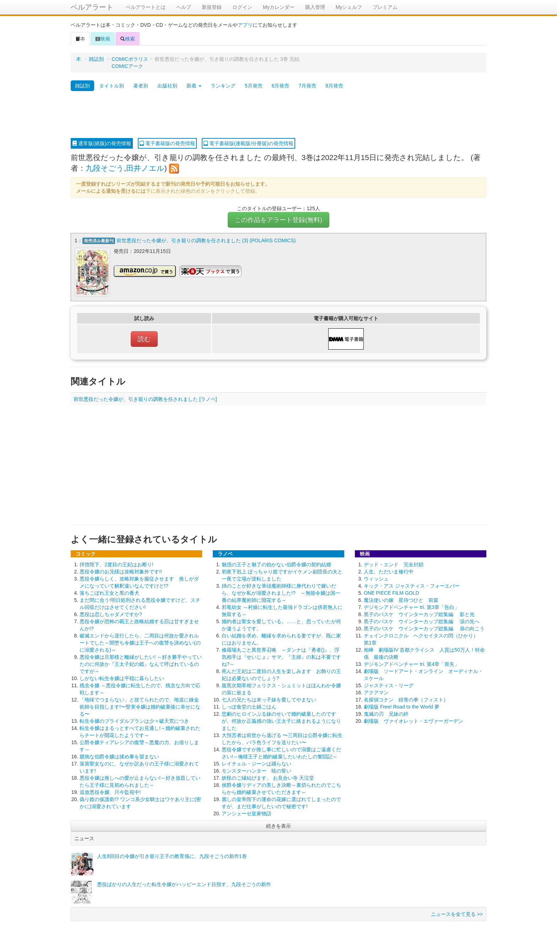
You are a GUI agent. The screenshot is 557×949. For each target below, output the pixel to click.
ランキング (223, 86)
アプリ (245, 25)
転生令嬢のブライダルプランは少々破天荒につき (134, 720)
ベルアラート (92, 7)
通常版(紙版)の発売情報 (101, 143)
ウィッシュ (376, 578)
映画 (102, 39)
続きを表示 (278, 825)
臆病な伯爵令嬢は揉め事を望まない (119, 756)
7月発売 (307, 86)
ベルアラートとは (146, 7)
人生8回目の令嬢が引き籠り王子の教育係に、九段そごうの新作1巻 (172, 855)
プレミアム (385, 7)
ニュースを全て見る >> (457, 913)
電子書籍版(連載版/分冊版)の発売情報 (248, 143)
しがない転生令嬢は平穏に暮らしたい (122, 677)
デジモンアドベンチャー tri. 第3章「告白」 (411, 606)
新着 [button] (193, 86)
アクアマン (376, 692)
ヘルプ (183, 7)
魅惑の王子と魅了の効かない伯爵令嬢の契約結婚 (276, 564)
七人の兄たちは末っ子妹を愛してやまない (269, 699)
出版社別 (167, 86)
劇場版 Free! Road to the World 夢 (401, 706)
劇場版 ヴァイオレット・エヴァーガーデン (413, 720)
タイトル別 (111, 86)
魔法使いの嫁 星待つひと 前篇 (401, 599)
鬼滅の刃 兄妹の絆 (386, 713)
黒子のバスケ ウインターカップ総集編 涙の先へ (422, 621)
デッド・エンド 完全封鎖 (393, 564)
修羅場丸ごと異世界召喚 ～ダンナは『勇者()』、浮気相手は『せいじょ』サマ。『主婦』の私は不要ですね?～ (281, 656)
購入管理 (315, 7)
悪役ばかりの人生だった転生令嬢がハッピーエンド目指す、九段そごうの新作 (184, 883)
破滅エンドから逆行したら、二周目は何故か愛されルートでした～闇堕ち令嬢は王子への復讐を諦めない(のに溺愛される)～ (140, 642)
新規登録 (212, 7)
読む (144, 338)
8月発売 (334, 86)
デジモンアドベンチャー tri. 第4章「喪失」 (411, 663)
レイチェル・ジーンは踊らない (256, 763)
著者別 (140, 86)
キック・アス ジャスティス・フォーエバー (412, 585)
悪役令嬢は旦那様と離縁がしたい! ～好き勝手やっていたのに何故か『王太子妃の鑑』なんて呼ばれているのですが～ (141, 663)
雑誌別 (96, 59)
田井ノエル (145, 168)
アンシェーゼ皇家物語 (246, 813)
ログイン (242, 7)
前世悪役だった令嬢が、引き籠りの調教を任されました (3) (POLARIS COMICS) (206, 240)
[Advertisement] (278, 115)
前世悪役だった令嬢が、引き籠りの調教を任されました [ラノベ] (145, 398)
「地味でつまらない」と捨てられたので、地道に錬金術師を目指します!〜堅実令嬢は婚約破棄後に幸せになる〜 (140, 706)
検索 (127, 39)
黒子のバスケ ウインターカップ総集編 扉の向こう (424, 628)
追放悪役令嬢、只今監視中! (110, 791)
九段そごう (105, 168)
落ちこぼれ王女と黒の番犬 (109, 592)
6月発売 (281, 86)
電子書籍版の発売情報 (167, 143)
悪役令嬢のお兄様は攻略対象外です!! (121, 571)
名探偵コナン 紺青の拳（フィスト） (406, 699)
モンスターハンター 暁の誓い (256, 770)
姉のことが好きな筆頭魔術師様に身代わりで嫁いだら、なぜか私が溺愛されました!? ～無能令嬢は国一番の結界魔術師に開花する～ (281, 592)
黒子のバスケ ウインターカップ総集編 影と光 (419, 613)
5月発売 (254, 86)
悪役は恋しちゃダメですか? (111, 613)
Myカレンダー (278, 7)
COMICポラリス (130, 59)
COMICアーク (127, 66)
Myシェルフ (349, 7)
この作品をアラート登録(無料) (278, 219)
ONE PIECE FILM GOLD (391, 592)
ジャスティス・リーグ (388, 685)
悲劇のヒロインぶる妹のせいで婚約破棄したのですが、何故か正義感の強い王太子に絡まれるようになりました (281, 720)
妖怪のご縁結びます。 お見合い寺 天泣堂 (268, 777)
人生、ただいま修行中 (388, 571)
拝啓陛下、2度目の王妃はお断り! (116, 564)
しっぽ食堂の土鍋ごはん (249, 706)
